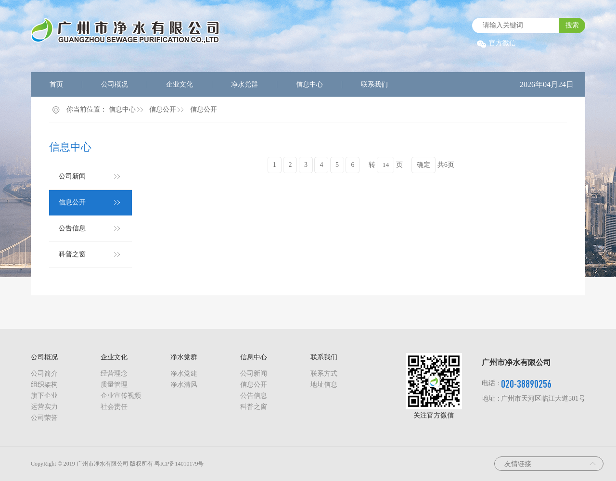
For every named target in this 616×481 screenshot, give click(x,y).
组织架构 (44, 384)
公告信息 (72, 228)
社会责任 (114, 406)
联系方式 (323, 373)
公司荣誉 (44, 417)
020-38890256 (526, 384)
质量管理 (114, 384)
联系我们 (374, 84)
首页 (56, 84)
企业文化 (179, 84)
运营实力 (44, 406)
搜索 (572, 25)
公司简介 (44, 373)
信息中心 (309, 84)
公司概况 (114, 84)
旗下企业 (44, 395)
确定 (423, 164)
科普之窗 (72, 254)
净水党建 (183, 373)
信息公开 (162, 109)
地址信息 (323, 384)
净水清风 (183, 384)
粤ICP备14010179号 (179, 463)
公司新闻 (72, 176)
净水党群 (244, 84)
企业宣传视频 (121, 395)
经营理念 (114, 373)
